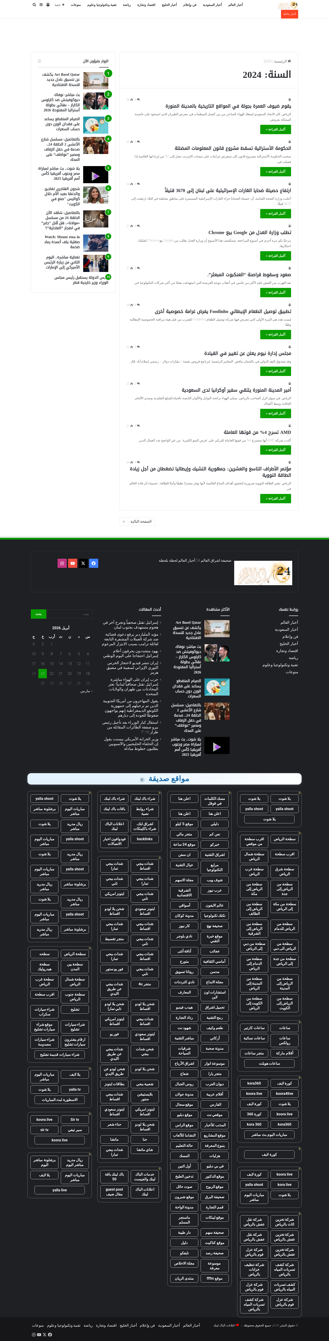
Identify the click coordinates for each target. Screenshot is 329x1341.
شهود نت (184, 1028)
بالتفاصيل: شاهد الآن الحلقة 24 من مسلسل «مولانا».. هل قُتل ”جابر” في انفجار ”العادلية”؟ (60, 220)
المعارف (184, 992)
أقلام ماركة (284, 1053)
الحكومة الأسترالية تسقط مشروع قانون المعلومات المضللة (233, 148)
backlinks (145, 839)
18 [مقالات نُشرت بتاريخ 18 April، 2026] (88, 673)
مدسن (215, 972)
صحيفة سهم (214, 1232)
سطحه (44, 954)
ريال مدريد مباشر (75, 826)
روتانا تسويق (184, 972)
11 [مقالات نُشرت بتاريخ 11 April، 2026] (88, 664)
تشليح (75, 1009)
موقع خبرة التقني (215, 938)
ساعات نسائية (254, 1038)
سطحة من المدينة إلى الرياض (254, 983)
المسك (184, 1156)
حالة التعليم (184, 1145)
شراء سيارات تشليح (75, 1026)
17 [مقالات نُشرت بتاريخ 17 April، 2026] (34, 664)
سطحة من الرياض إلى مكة (254, 889)
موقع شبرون (184, 1197)
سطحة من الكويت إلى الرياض (254, 1003)
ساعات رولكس (284, 1040)
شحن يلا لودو (144, 1069)
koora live (254, 1093)
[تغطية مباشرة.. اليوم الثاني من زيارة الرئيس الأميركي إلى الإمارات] (95, 263)
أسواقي (184, 905)
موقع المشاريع (215, 1135)
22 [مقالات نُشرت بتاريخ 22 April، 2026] (52, 673)
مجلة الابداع (214, 982)
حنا (145, 1139)
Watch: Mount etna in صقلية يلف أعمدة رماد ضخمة (62, 242)
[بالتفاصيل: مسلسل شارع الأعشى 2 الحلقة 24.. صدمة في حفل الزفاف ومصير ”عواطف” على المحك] (95, 145)
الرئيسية (282, 61)
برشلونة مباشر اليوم (44, 1162)
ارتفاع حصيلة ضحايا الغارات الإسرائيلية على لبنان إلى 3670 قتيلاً (228, 190)
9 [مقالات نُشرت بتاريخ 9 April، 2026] (43, 654)
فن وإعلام (189, 5)
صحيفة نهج (215, 926)
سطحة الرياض (284, 839)
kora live (285, 1184)
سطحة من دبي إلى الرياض (254, 946)
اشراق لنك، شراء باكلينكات (144, 826)
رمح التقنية (215, 1017)
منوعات (76, 5)
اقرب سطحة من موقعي (254, 841)
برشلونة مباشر (44, 809)
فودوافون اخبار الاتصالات (114, 841)
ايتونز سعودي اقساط (145, 911)
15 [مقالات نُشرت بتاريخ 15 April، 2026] (52, 664)
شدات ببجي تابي (114, 881)
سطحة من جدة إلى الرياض (284, 961)
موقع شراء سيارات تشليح (44, 1026)
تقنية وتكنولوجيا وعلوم (102, 5)
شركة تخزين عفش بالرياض (284, 1237)
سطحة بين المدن (75, 966)
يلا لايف (74, 1074)
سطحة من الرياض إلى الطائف (254, 909)
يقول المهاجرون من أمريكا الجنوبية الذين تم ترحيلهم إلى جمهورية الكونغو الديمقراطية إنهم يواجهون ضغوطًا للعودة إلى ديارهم (130, 708)
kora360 (254, 1083)
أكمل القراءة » (275, 129)
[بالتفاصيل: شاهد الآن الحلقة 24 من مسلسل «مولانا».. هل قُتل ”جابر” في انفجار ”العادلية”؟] (95, 218)
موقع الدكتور (214, 1176)
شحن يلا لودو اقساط (114, 911)
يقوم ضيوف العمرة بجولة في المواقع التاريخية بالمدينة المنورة (228, 106)
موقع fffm (215, 1278)
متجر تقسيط (114, 939)
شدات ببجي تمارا (114, 866)
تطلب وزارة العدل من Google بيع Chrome (249, 232)
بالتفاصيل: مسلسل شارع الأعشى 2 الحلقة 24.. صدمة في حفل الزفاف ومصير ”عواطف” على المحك (60, 149)
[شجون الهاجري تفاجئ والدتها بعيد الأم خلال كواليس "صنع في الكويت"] (95, 194)
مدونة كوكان (184, 915)
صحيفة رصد (215, 1253)
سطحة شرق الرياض (284, 871)
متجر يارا (215, 1074)
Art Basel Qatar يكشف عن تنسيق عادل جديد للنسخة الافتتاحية (61, 79)
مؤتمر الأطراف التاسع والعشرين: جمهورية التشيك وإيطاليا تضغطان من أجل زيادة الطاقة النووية (210, 472)
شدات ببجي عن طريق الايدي (114, 989)
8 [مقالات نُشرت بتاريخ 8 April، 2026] (52, 654)
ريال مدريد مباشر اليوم (75, 1162)
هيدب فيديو (184, 1007)
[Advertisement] (164, 33)
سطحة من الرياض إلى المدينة (284, 983)
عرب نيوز (214, 890)
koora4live (284, 1093)
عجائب (215, 951)
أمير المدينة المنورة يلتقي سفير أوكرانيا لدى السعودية (236, 390)
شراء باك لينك (144, 798)
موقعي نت (215, 1115)
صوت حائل (184, 1186)
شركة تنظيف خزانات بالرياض (254, 1269)
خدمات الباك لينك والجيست (145, 1176)
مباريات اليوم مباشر (254, 1197)
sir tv (44, 1130)
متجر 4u (144, 984)
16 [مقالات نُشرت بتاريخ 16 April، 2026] (43, 664)
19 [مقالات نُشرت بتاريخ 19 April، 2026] (79, 673)
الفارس (214, 1104)
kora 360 (254, 1124)
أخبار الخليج (169, 5)
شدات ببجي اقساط (145, 866)
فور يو (114, 1034)
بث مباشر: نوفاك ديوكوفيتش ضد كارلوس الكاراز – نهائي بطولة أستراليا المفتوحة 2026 (60, 102)
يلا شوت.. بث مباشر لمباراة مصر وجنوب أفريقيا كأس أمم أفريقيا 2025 (59, 173)
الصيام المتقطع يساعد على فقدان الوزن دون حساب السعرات (62, 124)
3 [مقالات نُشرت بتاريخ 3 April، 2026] (34, 644)
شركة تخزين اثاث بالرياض (284, 1221)
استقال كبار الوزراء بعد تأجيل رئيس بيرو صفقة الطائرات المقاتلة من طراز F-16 (130, 727)
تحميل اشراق (215, 1007)
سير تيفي (75, 1130)
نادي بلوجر (184, 936)
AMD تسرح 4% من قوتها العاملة (257, 432)
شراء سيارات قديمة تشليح (59, 1054)
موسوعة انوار (214, 1063)
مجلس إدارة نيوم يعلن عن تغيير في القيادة (247, 353)
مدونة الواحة (184, 1207)
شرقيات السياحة (184, 1050)
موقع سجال (184, 1104)
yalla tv (75, 1089)
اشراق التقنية (215, 855)
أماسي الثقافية (214, 961)
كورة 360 (254, 1114)
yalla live (60, 1190)
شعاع (184, 1074)
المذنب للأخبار (215, 1125)
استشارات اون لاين (215, 994)
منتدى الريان (184, 1278)
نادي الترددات (184, 982)
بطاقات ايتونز (114, 1084)
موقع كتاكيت (214, 1243)
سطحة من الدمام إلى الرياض (254, 964)
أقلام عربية (214, 1094)
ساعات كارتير (254, 1028)
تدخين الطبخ (184, 1176)
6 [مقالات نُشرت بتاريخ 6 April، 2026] (70, 654)
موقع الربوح (215, 1186)
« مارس (86, 691)
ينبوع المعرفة (215, 1145)
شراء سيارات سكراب (44, 1011)
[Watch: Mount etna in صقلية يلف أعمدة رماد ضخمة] (95, 243)
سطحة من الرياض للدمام (284, 926)
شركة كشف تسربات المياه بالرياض (284, 1269)
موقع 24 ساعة (184, 844)
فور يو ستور (114, 969)
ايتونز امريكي (114, 894)
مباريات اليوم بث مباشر (269, 1134)
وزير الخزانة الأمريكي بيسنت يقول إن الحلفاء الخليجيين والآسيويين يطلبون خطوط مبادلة (131, 744)
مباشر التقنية (184, 1038)
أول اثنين (184, 1166)
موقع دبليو (184, 1115)
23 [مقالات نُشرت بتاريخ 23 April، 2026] (43, 673)
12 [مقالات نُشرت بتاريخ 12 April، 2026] (79, 664)
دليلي (215, 824)
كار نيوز (184, 926)
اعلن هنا (184, 798)
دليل (184, 1243)
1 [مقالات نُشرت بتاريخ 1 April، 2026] (52, 644)
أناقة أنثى (184, 951)
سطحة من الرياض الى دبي (284, 946)
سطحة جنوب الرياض (75, 996)
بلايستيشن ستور (145, 1096)
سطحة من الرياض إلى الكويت (284, 1003)
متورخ (184, 961)
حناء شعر (114, 1124)
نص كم (214, 834)
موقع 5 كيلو (184, 824)
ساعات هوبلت (269, 1063)
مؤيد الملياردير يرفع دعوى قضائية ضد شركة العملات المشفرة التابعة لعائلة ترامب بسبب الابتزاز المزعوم (130, 639)
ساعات (284, 1028)
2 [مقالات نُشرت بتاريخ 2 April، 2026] (43, 644)
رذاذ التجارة (184, 1017)
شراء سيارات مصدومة (44, 1041)
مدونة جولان (184, 1094)
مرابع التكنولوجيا (215, 867)
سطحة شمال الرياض (254, 856)
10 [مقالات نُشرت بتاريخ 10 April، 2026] (34, 654)
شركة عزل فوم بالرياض (254, 1252)
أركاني (215, 1038)
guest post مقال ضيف (114, 1191)
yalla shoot (284, 809)
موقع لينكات (214, 1217)
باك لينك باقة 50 (114, 1176)
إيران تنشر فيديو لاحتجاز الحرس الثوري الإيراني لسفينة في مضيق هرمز (132, 667)
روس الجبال (184, 1084)
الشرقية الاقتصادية (184, 892)
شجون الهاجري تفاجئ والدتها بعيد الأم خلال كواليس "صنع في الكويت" (62, 196)
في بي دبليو (215, 1166)
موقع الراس (184, 1125)
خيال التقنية (184, 865)
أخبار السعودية (212, 5)
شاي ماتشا (145, 1150)
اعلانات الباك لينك (114, 826)
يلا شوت (285, 798)
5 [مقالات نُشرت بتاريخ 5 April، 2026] (79, 654)
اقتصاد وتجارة (146, 5)
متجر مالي (184, 834)
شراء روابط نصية (145, 811)
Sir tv (75, 1119)
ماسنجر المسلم (184, 1219)
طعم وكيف (214, 1028)
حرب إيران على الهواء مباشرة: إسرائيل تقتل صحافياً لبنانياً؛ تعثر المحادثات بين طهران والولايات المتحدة (133, 686)
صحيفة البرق (214, 1197)
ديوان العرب (215, 1084)
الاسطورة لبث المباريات (60, 1100)
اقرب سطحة (284, 854)
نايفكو (184, 1253)
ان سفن (184, 855)
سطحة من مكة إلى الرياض (284, 906)
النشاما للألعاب (184, 1135)
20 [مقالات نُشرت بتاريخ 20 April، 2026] (70, 673)
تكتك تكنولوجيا (215, 915)
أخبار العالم (235, 5)
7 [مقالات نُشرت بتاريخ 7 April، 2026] (61, 654)
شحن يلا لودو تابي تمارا (114, 1006)
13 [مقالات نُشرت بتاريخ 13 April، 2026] (70, 664)
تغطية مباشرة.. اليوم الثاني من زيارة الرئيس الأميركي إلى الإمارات (62, 262)
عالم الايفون (215, 905)
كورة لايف (284, 1083)
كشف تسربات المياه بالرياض (284, 1286)
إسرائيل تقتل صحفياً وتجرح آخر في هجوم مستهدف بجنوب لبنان (130, 624)
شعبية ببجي (145, 1084)
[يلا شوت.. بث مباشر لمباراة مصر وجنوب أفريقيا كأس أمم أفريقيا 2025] (95, 174)
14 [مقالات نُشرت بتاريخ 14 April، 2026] (61, 664)
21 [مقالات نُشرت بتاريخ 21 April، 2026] (61, 673)
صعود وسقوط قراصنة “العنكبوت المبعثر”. (249, 274)
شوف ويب (215, 880)
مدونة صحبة (215, 1048)
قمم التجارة (214, 1207)
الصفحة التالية (137, 521)
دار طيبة (184, 1232)
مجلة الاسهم (184, 880)
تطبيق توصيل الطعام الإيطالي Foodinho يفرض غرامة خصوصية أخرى (223, 311)
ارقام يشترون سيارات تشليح (74, 1041)
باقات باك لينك (114, 809)
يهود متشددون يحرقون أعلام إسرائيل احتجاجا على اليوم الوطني (130, 653)
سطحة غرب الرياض (254, 871)
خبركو (214, 844)
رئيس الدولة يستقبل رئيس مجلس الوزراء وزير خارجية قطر (81, 280)
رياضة (127, 5)
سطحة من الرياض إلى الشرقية (254, 929)
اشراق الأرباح (184, 1063)
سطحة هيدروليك (44, 966)
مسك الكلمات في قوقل (214, 801)
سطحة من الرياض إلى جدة (284, 889)
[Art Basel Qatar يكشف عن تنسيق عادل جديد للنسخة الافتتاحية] (95, 80)
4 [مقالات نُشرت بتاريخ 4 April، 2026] (88, 654)
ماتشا (114, 1139)
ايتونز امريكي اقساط (114, 1021)
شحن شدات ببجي (145, 1051)
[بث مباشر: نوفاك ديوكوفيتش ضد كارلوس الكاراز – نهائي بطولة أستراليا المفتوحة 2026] (95, 101)
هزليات (214, 1156)
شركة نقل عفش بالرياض (254, 1221)
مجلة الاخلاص (184, 1263)
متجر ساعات (254, 1053)
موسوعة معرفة (215, 1265)
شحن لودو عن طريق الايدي (114, 1071)
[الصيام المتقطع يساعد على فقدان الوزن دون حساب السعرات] (95, 125)
